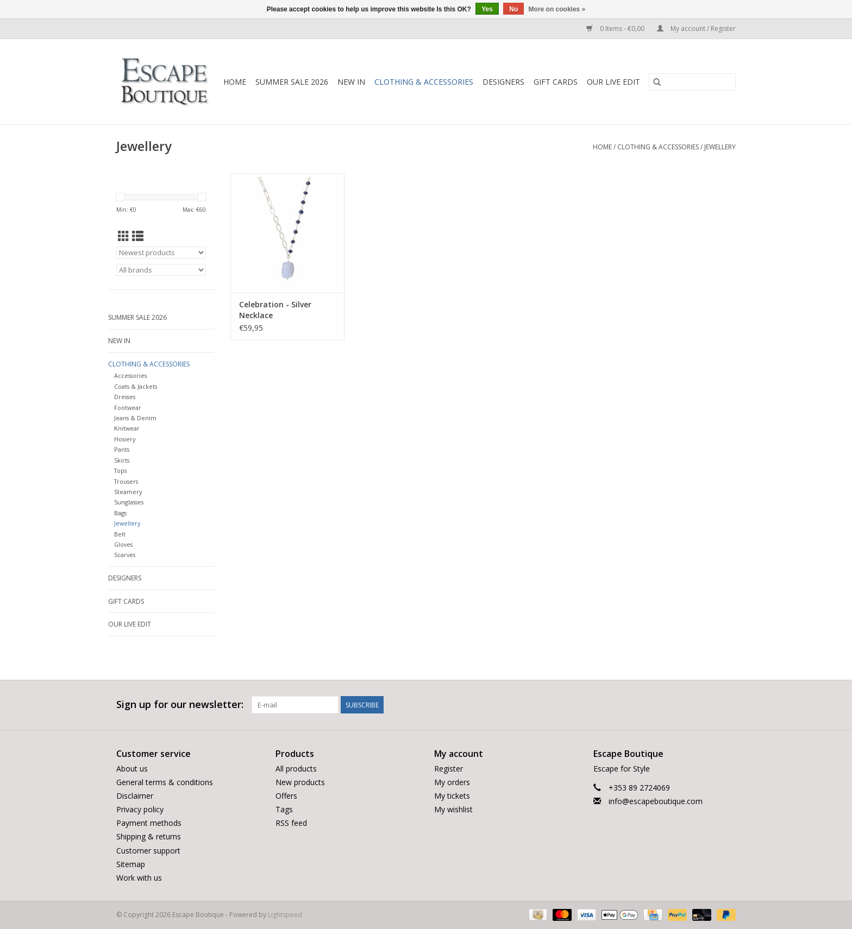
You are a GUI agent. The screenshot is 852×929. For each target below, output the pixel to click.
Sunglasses (128, 502)
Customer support (148, 850)
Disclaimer (134, 796)
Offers (286, 796)
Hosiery (124, 439)
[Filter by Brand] (161, 270)
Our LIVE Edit (613, 82)
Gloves (123, 544)
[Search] (692, 82)
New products (300, 782)
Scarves (124, 555)
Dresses (124, 397)
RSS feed (291, 823)
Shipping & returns (148, 836)
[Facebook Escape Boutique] (688, 704)
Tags (284, 809)
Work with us (139, 878)
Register (448, 768)
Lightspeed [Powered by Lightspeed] (285, 914)
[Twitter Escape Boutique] (707, 704)
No (513, 9)
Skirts (121, 460)
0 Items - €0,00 (616, 28)
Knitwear (127, 428)
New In (351, 82)
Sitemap (130, 864)
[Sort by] (161, 252)
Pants (121, 449)
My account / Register (696, 28)
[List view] (137, 236)
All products (296, 768)
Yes (487, 9)
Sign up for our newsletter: (179, 704)
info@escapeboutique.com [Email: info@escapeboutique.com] (656, 801)
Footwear (127, 407)
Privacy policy (140, 809)
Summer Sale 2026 (291, 82)
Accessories (130, 375)
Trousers (126, 481)
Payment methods (148, 823)
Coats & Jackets (135, 386)
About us (132, 768)
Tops (120, 470)
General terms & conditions (164, 782)
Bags (120, 513)
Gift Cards (556, 82)
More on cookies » (557, 9)
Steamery (128, 492)
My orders (452, 782)
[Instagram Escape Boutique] (727, 704)
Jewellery (720, 146)
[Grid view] (123, 236)
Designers (503, 82)
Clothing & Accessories (423, 82)
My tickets (452, 796)
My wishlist (453, 809)
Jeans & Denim (135, 418)
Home (234, 82)
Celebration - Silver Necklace (275, 309)
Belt (120, 534)
